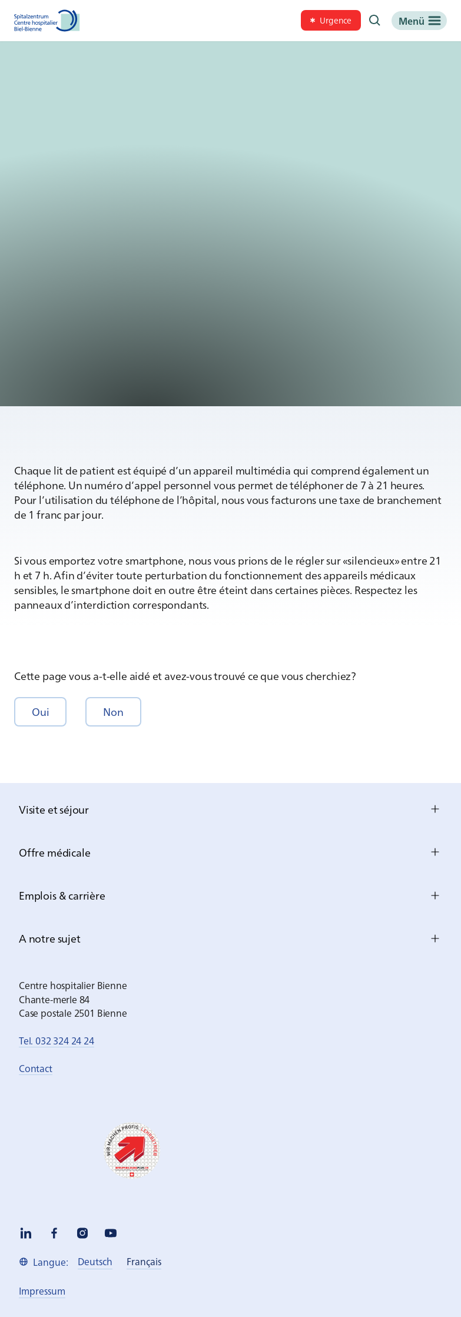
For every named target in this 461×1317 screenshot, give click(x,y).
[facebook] (54, 1233)
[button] (40, 711)
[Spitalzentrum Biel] (47, 20)
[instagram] (82, 1233)
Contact (35, 1067)
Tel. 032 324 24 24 (56, 1040)
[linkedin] (26, 1233)
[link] (331, 20)
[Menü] (419, 20)
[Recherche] (375, 21)
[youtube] (111, 1233)
